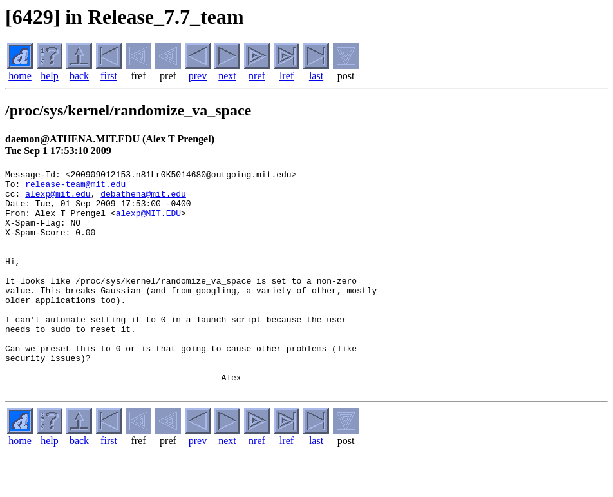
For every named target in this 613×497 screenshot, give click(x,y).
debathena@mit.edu (143, 199)
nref (257, 75)
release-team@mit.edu (75, 187)
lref (286, 75)
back (79, 75)
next (227, 75)
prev (198, 75)
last (316, 75)
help (50, 75)
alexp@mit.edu (57, 199)
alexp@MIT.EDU (148, 222)
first (108, 75)
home (20, 75)
